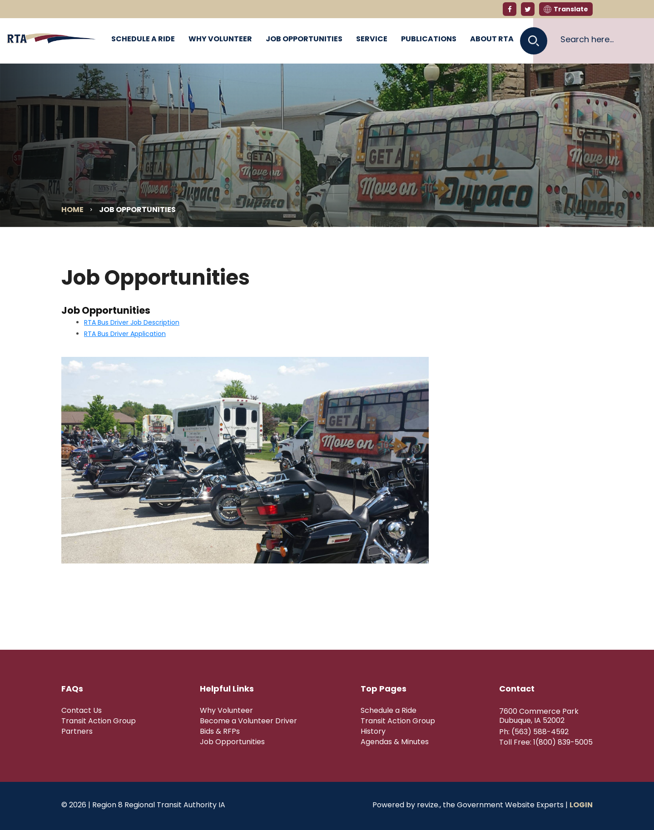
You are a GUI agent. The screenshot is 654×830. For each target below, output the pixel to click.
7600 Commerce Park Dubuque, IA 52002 (539, 716)
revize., (429, 805)
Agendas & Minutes (395, 742)
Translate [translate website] (566, 9)
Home (72, 209)
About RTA (492, 39)
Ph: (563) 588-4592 (534, 732)
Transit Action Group (98, 721)
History (373, 731)
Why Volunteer (220, 39)
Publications (428, 39)
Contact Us (81, 710)
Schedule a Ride (143, 39)
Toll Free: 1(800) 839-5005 (546, 742)
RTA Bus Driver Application (125, 333)
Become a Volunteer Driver (248, 721)
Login (581, 805)
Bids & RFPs (220, 731)
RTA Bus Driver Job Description (131, 322)
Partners (77, 731)
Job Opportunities (304, 39)
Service (371, 39)
